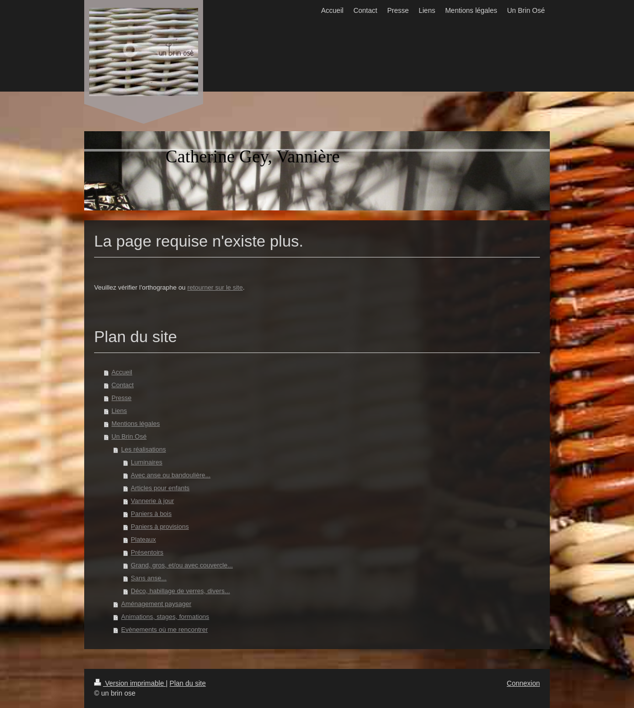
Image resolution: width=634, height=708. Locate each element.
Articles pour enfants (160, 488)
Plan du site (187, 683)
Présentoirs (147, 552)
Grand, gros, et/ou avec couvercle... (182, 565)
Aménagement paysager (156, 603)
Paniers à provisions (160, 526)
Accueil (121, 372)
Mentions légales (135, 423)
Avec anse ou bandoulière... (171, 475)
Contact (122, 385)
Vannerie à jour (152, 501)
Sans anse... (148, 578)
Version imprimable (130, 683)
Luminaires (146, 462)
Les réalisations (143, 449)
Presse (121, 398)
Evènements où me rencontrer (164, 629)
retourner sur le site (215, 287)
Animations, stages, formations (165, 616)
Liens (119, 410)
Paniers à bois (151, 513)
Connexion (523, 683)
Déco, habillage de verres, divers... (180, 591)
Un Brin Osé (129, 436)
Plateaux (143, 539)
